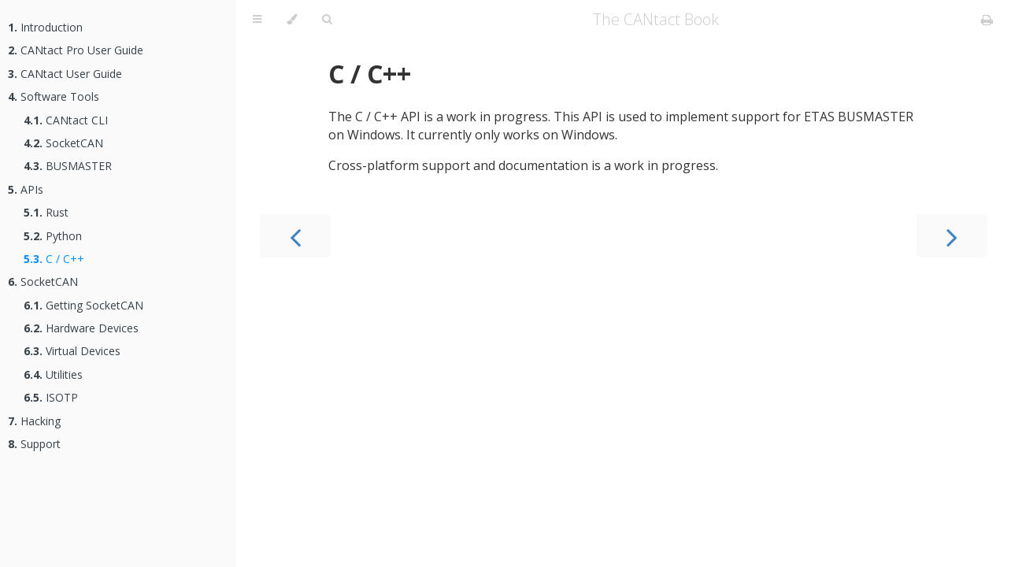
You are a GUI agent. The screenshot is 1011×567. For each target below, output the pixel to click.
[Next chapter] (952, 236)
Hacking (34, 420)
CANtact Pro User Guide (75, 50)
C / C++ (54, 258)
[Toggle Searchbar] (326, 19)
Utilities (53, 374)
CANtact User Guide (65, 73)
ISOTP (51, 397)
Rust (46, 212)
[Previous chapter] (295, 236)
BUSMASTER (68, 165)
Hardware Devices (81, 328)
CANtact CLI (66, 120)
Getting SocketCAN (83, 305)
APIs (25, 189)
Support (34, 443)
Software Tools (53, 96)
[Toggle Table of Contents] (257, 19)
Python (53, 235)
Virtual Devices (72, 350)
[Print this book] (987, 19)
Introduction (45, 27)
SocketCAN (63, 142)
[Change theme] (291, 19)
